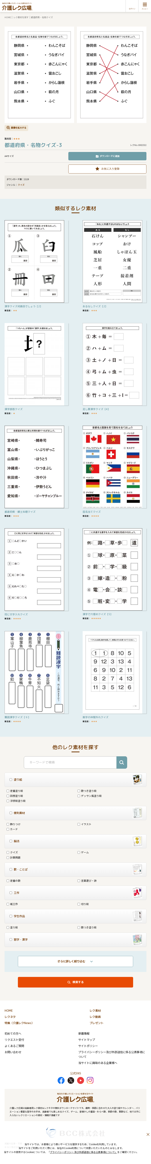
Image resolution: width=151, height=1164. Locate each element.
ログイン (132, 9)
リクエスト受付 (14, 1039)
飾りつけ (13, 824)
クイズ (21, 184)
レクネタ (10, 1017)
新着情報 (83, 1033)
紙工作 (12, 904)
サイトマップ (86, 1039)
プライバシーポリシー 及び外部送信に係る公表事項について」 (83, 1152)
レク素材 (95, 1011)
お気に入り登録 (110, 169)
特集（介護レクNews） (19, 1023)
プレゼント (97, 1023)
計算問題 (13, 857)
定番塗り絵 (15, 791)
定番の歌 (13, 880)
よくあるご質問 (14, 1046)
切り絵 (83, 904)
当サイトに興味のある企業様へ (97, 1063)
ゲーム (83, 852)
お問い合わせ (13, 1052)
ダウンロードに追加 (109, 156)
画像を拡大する (18, 127)
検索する (78, 982)
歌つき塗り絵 (87, 791)
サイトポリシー (88, 1046)
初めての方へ (13, 1033)
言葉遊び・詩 (87, 880)
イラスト (84, 824)
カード (12, 829)
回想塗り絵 (15, 796)
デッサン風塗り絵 (89, 796)
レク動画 (95, 1017)
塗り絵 (12, 927)
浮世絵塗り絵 (16, 801)
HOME (8, 17)
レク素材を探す (21, 17)
